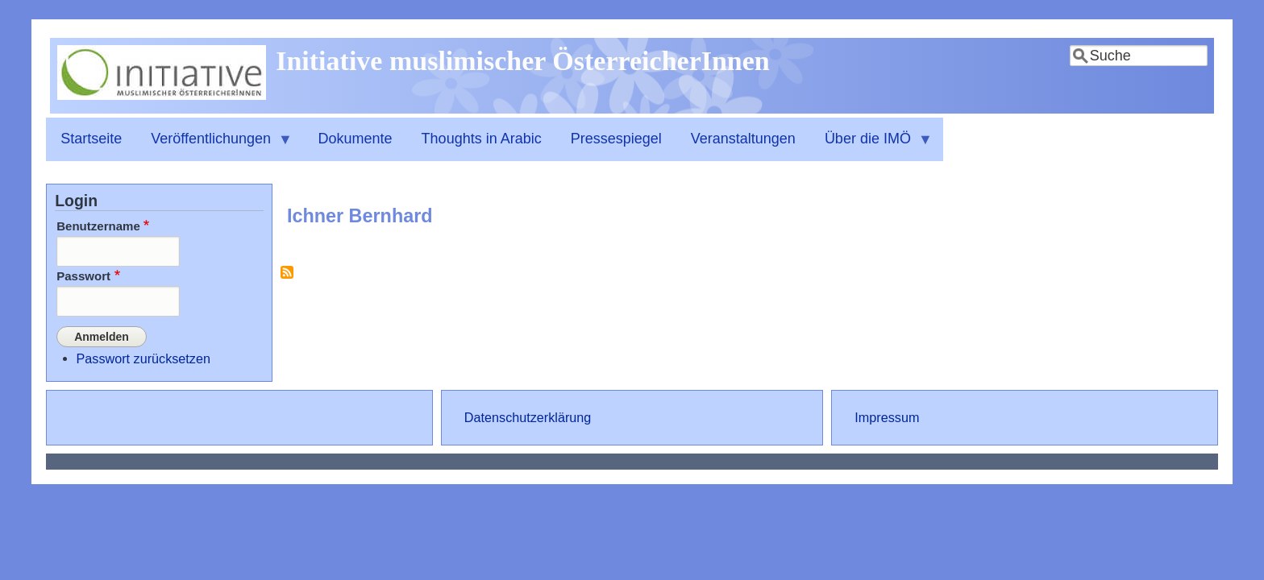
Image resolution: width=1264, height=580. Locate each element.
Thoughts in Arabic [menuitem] (482, 138)
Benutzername (98, 226)
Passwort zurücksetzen (143, 358)
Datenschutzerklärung (527, 417)
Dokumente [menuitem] (355, 138)
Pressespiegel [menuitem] (616, 138)
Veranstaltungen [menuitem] (743, 138)
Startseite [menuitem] (91, 138)
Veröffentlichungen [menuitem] (214, 145)
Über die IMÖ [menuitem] (871, 145)
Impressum (886, 417)
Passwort (83, 276)
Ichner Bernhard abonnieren (287, 278)
